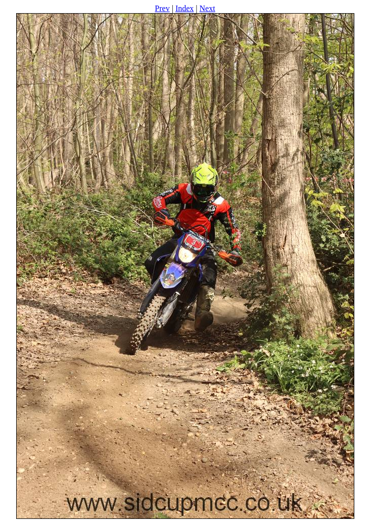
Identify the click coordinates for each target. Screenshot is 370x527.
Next (207, 8)
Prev (162, 8)
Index (184, 8)
